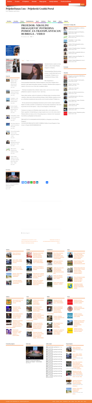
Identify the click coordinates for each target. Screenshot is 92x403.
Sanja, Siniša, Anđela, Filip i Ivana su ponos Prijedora (17, 261)
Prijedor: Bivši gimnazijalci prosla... (76, 44)
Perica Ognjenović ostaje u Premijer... (76, 100)
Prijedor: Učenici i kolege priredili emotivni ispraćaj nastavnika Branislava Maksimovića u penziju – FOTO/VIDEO (35, 317)
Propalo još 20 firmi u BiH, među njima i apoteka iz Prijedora (58, 262)
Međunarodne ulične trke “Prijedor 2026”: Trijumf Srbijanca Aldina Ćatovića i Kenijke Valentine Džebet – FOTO (76, 271)
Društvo (9, 21)
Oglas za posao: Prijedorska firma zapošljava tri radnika (14, 150)
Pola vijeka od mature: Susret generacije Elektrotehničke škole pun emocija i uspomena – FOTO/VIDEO (58, 255)
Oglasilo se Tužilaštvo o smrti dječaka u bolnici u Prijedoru (38, 268)
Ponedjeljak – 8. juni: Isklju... (74, 40)
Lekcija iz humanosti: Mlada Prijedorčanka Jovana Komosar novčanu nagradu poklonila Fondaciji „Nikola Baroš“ (55, 310)
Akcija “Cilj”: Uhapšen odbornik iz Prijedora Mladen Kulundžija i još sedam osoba (38, 282)
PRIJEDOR (14, 351)
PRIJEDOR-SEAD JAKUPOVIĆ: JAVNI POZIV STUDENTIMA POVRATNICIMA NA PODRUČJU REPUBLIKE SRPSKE (29, 241)
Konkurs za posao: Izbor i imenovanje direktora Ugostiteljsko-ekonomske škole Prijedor (79, 323)
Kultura (43, 21)
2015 (47, 373)
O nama (17, 1)
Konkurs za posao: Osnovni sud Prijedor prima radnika (78, 315)
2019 (47, 363)
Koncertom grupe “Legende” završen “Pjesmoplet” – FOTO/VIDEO (17, 308)
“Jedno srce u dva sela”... (73, 88)
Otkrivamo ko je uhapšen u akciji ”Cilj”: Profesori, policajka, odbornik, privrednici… (38, 275)
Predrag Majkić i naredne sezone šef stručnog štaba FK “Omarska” (15, 117)
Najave (66, 21)
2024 (47, 351)
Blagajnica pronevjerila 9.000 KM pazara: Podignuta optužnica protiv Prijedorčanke (38, 255)
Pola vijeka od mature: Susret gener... (76, 80)
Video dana (68, 377)
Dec (52, 350)
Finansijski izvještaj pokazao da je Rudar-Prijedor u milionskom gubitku (79, 286)
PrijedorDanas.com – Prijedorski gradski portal (30, 8)
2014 (47, 375)
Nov (50, 350)
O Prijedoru (25, 1)
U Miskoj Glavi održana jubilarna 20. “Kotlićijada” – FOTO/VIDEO (38, 302)
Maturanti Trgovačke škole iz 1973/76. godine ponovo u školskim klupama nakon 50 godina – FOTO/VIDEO (38, 335)
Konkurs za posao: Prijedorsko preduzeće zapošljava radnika (79, 301)
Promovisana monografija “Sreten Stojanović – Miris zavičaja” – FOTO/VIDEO (17, 332)
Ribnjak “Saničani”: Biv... (74, 84)
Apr (54, 347)
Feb (50, 347)
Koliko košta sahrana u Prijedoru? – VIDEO (58, 283)
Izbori (60, 21)
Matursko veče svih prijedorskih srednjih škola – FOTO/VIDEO (18, 268)
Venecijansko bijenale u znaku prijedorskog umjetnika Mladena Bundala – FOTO (18, 315)
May (56, 347)
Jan (49, 347)
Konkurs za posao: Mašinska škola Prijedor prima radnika (79, 308)
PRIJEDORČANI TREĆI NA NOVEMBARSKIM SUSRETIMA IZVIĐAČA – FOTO (51, 241)
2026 (47, 347)
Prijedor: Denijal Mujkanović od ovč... (76, 60)
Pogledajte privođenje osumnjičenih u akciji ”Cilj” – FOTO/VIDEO (38, 261)
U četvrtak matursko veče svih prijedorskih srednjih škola (17, 282)
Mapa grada (42, 1)
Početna (9, 1)
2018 (47, 366)
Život (49, 21)
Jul (59, 349)
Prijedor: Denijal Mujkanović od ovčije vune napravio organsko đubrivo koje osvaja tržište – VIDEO (15, 159)
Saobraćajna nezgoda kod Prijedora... (76, 32)
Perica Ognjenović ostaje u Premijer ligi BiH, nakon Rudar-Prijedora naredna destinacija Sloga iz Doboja (79, 255)
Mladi (54, 21)
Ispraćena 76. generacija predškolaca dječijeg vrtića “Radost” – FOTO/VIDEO (12, 185)
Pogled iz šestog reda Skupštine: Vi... (76, 56)
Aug (61, 349)
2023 (47, 354)
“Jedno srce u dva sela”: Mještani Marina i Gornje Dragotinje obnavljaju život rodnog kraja (58, 270)
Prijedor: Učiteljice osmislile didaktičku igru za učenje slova (58, 317)
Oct (48, 350)
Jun (58, 347)
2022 (47, 356)
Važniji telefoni (53, 1)
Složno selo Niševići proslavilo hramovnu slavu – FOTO (58, 277)
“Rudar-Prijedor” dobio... (73, 104)
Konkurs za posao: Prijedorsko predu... (76, 112)
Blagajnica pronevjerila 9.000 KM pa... (76, 76)
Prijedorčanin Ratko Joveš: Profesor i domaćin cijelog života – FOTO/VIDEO (38, 308)
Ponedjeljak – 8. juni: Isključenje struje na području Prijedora (14, 100)
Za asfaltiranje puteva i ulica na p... (76, 96)
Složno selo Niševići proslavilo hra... (76, 92)
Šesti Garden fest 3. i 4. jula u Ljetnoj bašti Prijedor (18, 301)
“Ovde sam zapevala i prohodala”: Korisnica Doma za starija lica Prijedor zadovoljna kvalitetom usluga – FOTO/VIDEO (34, 326)
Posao (22, 21)
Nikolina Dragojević (26, 233)
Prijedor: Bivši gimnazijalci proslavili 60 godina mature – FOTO (15, 142)
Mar (52, 347)
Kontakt (34, 1)
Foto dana (77, 376)
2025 (47, 349)
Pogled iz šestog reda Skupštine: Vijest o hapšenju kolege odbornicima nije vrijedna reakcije (14, 82)
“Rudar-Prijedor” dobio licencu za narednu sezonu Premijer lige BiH (79, 262)
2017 (47, 368)
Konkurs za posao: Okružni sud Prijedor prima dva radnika (78, 330)
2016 (47, 371)
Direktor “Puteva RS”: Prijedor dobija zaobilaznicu (17, 275)
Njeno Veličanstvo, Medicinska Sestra (17, 253)
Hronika (16, 21)
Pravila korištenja (66, 1)
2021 (47, 359)
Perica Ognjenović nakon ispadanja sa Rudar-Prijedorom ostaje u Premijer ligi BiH (79, 279)
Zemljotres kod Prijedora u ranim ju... (76, 28)
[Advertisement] (58, 16)
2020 (47, 361)
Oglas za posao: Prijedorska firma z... (76, 36)
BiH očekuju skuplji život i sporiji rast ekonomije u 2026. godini (15, 125)
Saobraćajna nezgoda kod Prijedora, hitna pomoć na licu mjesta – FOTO (15, 92)
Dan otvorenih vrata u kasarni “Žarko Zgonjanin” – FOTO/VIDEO (58, 325)
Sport (37, 21)
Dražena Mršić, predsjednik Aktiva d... (76, 52)
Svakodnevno (29, 21)
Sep (46, 350)
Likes (23, 60)
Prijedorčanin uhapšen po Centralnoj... (76, 108)
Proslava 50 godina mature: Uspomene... (77, 48)
